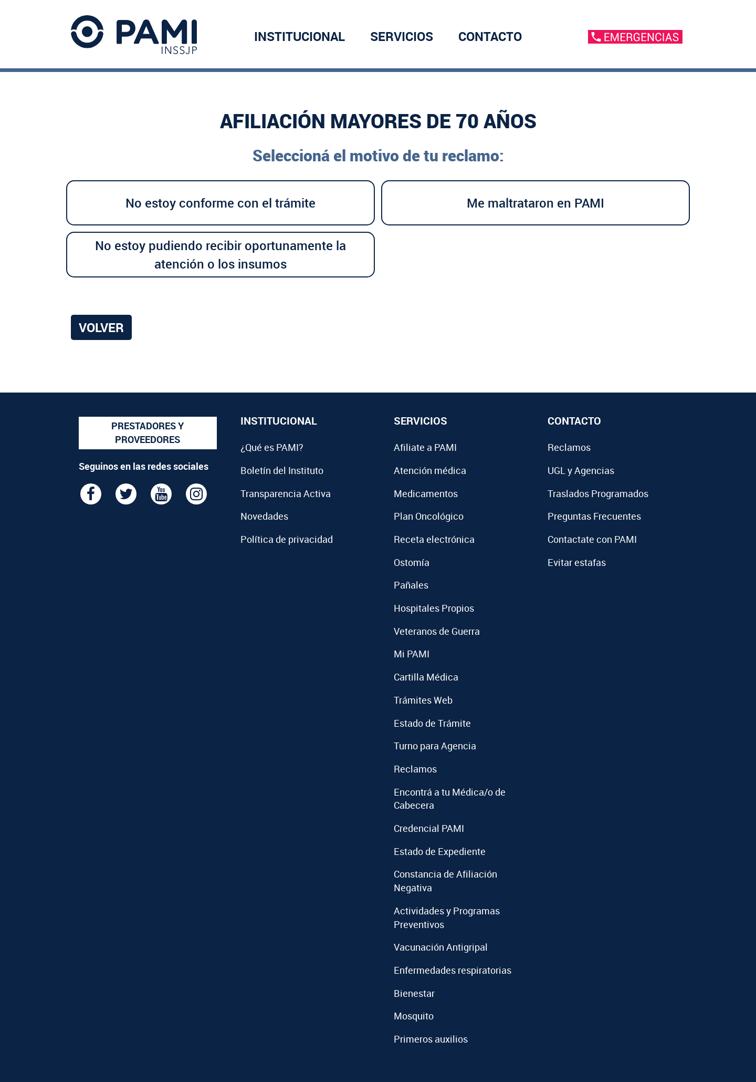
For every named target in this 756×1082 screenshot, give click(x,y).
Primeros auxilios (431, 1039)
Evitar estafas (577, 562)
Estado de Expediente (440, 851)
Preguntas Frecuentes (594, 516)
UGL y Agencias (581, 470)
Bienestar (414, 993)
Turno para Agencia (435, 745)
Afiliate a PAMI (425, 447)
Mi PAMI (411, 653)
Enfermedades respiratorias (452, 970)
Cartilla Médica (426, 677)
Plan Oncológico (429, 516)
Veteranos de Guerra (437, 631)
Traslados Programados (598, 493)
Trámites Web (423, 700)
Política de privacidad (286, 539)
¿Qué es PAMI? (271, 447)
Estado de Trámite (432, 723)
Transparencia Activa (285, 493)
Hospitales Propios (434, 608)
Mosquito (414, 1015)
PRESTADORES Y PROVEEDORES (147, 432)
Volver (101, 327)
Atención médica (430, 470)
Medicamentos (426, 493)
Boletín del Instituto (281, 470)
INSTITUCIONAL (299, 36)
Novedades (264, 516)
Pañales (411, 585)
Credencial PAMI (429, 828)
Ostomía (411, 562)
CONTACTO (490, 36)
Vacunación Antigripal (441, 947)
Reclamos (415, 768)
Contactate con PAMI (592, 539)
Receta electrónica (434, 539)
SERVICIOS (401, 36)
